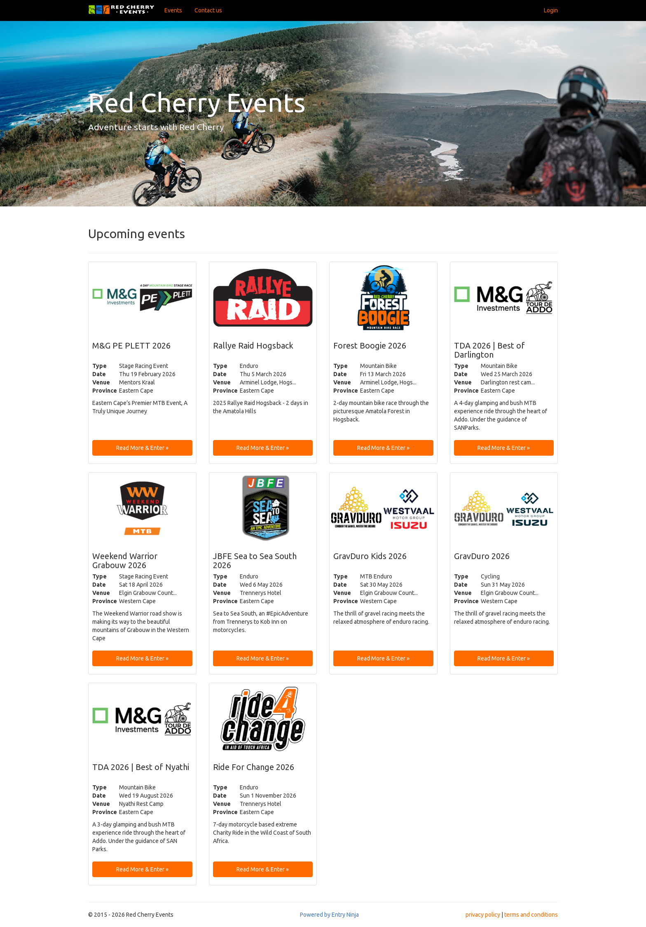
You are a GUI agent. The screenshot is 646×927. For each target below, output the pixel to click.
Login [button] (551, 10)
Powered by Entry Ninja (329, 914)
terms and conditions (531, 914)
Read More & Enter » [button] (142, 448)
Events (173, 10)
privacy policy (483, 914)
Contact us (208, 10)
